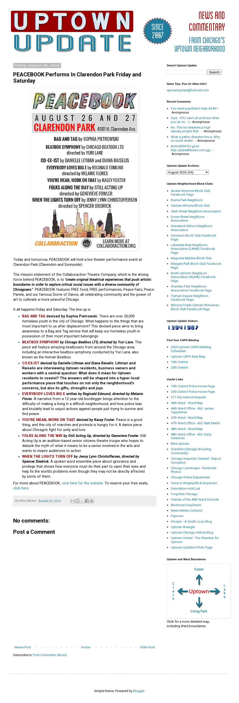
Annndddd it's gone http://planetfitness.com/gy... (191, 148)
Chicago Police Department (190, 477)
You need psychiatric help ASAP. (194, 108)
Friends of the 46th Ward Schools (195, 499)
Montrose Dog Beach (186, 505)
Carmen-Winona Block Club (190, 205)
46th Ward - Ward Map (187, 403)
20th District (179, 367)
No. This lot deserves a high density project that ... (190, 129)
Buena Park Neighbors (187, 200)
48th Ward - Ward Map (187, 429)
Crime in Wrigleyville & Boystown (194, 483)
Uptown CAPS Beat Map (188, 356)
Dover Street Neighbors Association (187, 219)
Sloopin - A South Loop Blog (191, 521)
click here (21, 488)
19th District (179, 362)
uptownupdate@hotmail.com (188, 90)
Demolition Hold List (185, 488)
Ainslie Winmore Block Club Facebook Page (190, 193)
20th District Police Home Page (193, 392)
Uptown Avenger (183, 527)
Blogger (138, 691)
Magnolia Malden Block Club (191, 258)
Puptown (177, 516)
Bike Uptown (180, 443)
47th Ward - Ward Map (187, 418)
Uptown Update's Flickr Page (191, 547)
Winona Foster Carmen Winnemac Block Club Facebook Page (195, 307)
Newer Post (22, 647)
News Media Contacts (186, 510)
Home (85, 647)
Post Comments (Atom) (50, 655)
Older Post (147, 647)
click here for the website (82, 483)
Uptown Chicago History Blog (192, 532)
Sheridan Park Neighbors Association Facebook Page (191, 288)
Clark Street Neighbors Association (196, 211)
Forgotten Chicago (184, 494)
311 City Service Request (188, 397)
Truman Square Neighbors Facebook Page (189, 298)
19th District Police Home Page (193, 386)
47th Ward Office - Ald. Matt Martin (195, 423)
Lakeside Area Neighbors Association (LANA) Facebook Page (193, 249)
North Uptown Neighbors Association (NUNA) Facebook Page (193, 277)
